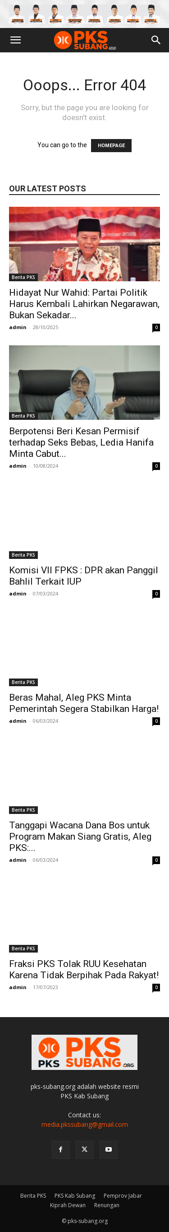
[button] (15, 40)
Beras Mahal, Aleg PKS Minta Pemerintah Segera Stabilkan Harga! (84, 703)
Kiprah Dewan (68, 1205)
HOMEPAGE (111, 146)
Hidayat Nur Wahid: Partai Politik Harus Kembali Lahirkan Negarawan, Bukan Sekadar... (84, 304)
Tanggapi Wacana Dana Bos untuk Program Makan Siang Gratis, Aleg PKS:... (80, 836)
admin (18, 327)
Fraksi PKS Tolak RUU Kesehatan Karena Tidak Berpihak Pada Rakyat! (84, 969)
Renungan (106, 1205)
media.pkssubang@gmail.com (84, 1124)
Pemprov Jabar (123, 1195)
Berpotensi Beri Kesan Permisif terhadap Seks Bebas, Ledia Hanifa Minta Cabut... (81, 442)
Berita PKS (23, 277)
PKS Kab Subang (75, 1195)
